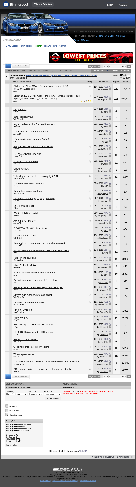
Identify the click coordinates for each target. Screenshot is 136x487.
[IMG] (8, 439)
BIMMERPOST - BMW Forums (116, 457)
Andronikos (103, 283)
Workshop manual (23, 198)
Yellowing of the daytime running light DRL (35, 176)
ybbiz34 (76, 391)
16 (116, 259)
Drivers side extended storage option (32, 295)
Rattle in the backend (24, 257)
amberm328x (18, 305)
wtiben (105, 164)
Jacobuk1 (104, 342)
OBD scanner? (21, 168)
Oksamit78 (104, 290)
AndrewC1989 (102, 179)
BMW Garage (12, 46)
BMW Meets (26, 46)
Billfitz (106, 112)
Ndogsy (16, 216)
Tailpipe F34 (19, 109)
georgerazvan (18, 364)
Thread (15, 82)
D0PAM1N (104, 186)
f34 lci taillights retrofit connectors (31, 346)
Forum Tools (99, 71)
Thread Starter (25, 82)
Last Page (30, 89)
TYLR (15, 327)
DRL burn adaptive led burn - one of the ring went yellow (43, 369)
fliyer (15, 253)
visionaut (104, 297)
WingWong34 (18, 119)
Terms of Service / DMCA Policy (65, 481)
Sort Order (32, 392)
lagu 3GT (104, 201)
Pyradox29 (17, 164)
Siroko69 (16, 349)
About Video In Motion (25, 265)
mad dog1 (104, 156)
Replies (116, 82)
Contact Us (97, 457)
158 (116, 199)
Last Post (101, 82)
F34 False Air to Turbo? (25, 339)
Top (132, 457)
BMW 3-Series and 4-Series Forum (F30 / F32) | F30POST (95, 31)
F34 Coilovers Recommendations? (31, 131)
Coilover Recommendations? (28, 302)
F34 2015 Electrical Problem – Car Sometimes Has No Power (46, 361)
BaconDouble (18, 179)
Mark (12, 78)
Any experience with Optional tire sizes (34, 124)
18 (116, 348)
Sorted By (10, 392)
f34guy (16, 320)
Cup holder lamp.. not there (28, 191)
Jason (15, 91)
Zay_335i (17, 230)
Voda (15, 186)
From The (48, 392)
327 (116, 98)
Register (123, 5)
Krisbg (15, 208)
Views (125, 82)
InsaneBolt (17, 156)
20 (116, 177)
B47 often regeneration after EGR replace (35, 280)
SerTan (16, 201)
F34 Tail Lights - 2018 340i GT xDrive (33, 324)
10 (116, 155)
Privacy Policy (45, 481)
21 (116, 162)
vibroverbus (103, 260)
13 (116, 251)
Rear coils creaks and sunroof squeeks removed (39, 243)
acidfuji (16, 371)
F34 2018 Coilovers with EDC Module (33, 332)
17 (116, 318)
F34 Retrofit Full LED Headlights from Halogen (38, 287)
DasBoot (16, 127)
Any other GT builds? (24, 220)
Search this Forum (120, 71)
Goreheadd (17, 238)
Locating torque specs (25, 235)
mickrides (17, 171)
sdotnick (105, 245)
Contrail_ (17, 149)
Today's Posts (50, 46)
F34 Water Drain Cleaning (27, 154)
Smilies (9, 437)
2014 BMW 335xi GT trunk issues (31, 228)
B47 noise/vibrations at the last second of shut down (41, 250)
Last (123, 67)
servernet (104, 90)
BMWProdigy (18, 312)
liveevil (16, 357)
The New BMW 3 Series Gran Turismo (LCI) (44, 86)
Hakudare (17, 342)
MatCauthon (18, 260)
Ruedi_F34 (17, 290)
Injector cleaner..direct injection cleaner (34, 272)
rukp (15, 141)
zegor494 (104, 100)
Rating (89, 82)
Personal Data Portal (88, 481)
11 (116, 67)
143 (116, 88)
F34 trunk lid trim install (25, 213)
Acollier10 (17, 134)
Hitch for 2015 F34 (23, 309)
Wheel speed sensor (24, 354)
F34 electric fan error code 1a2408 (31, 139)
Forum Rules (11, 445)
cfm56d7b (104, 149)
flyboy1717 (104, 357)
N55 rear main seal (23, 206)
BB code (9, 435)
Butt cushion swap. (23, 116)
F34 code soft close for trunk (28, 183)
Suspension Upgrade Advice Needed (33, 146)
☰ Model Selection (43, 4)
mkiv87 (16, 112)
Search (62, 46)
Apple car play (20, 317)
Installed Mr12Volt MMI (25, 161)
